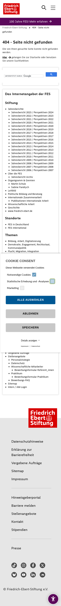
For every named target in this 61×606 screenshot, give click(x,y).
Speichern (30, 327)
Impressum (24, 346)
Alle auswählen (30, 299)
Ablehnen (30, 313)
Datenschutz (35, 346)
